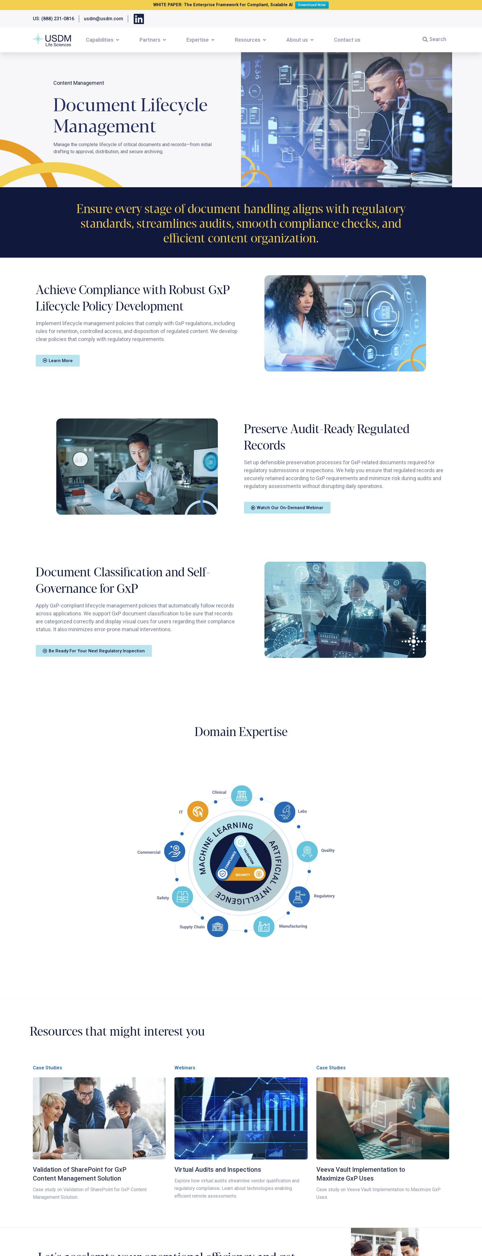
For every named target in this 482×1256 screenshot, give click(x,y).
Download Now (313, 4)
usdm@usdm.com (103, 18)
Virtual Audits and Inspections (217, 1169)
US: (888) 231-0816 (53, 18)
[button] (103, 40)
